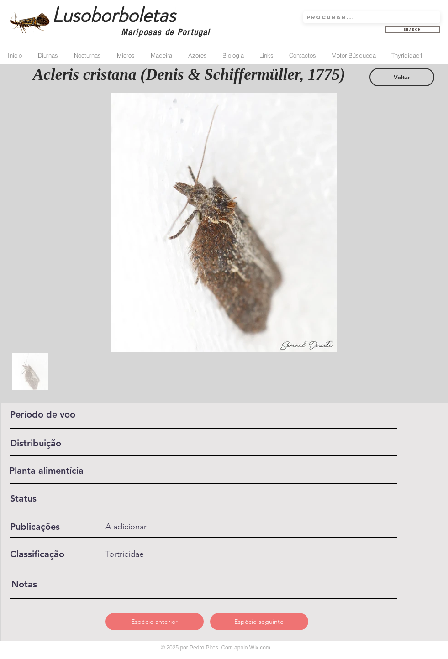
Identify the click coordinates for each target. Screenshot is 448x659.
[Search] (412, 29)
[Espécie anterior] (154, 621)
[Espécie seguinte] (259, 621)
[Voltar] (401, 77)
